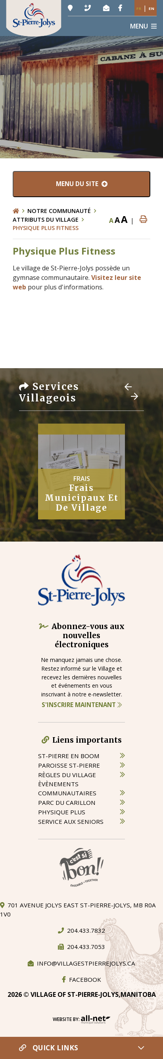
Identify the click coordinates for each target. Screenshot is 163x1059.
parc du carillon (67, 802)
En (152, 8)
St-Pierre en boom (69, 756)
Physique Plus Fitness (46, 228)
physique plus (61, 812)
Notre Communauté (59, 211)
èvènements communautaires (67, 788)
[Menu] (143, 26)
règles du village (67, 775)
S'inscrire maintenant (82, 705)
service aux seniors (71, 821)
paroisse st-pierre (69, 765)
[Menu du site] (81, 184)
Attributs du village (46, 219)
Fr (139, 8)
